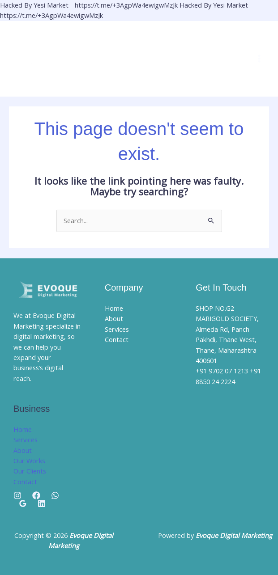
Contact (25, 481)
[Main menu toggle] (259, 58)
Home (22, 429)
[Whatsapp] (55, 495)
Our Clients (29, 470)
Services (25, 439)
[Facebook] (36, 495)
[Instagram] (17, 495)
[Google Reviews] (23, 503)
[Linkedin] (42, 503)
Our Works (29, 460)
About (22, 450)
